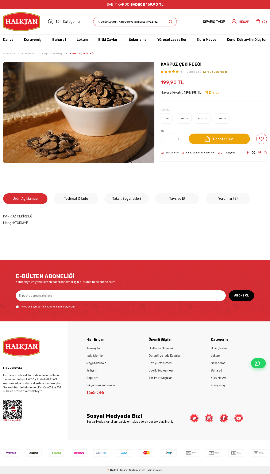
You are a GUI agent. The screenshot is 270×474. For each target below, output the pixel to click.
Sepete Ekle (219, 139)
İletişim (91, 370)
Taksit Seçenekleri (126, 199)
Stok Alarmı (170, 152)
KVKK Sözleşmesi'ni (32, 306)
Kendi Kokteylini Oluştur (247, 40)
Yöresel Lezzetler (172, 40)
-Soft (112, 470)
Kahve (8, 40)
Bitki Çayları (108, 40)
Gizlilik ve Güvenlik (161, 348)
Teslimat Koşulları (161, 378)
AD (162, 131)
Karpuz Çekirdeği (52, 53)
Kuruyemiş (33, 40)
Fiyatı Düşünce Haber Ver (198, 152)
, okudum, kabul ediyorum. (45, 306)
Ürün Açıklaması (25, 199)
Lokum (82, 40)
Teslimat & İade (76, 199)
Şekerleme (138, 40)
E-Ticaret (122, 470)
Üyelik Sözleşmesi (161, 370)
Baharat (59, 40)
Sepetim (92, 378)
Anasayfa (9, 53)
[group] (78, 112)
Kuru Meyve (206, 40)
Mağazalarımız (96, 363)
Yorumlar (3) (228, 199)
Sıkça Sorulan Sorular (100, 385)
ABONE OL (241, 295)
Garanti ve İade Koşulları (165, 356)
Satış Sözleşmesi (160, 363)
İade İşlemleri (95, 356)
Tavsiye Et (227, 152)
